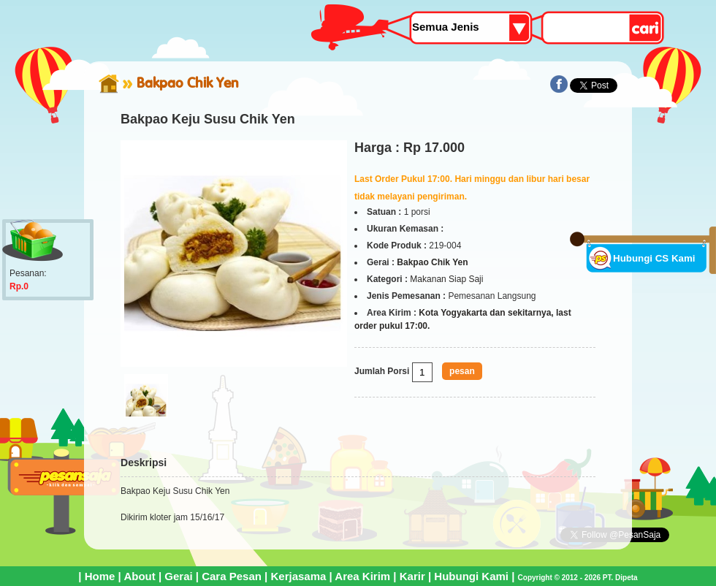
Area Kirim (362, 576)
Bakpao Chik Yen (188, 83)
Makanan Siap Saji (446, 279)
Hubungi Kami (471, 576)
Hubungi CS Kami (654, 258)
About (139, 576)
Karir (412, 576)
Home (100, 576)
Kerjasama (298, 576)
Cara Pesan (232, 576)
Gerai (178, 576)
